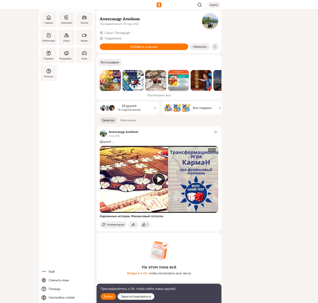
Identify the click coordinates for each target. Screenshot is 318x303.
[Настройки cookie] (66, 297)
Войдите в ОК (137, 273)
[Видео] (84, 37)
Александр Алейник (120, 19)
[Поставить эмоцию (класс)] (145, 225)
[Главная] (49, 19)
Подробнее (113, 38)
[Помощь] (49, 73)
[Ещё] (66, 271)
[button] (109, 62)
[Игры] (84, 55)
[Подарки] (49, 55)
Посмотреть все (159, 95)
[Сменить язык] (66, 280)
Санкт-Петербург (118, 33)
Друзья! (105, 142)
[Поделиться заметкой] (133, 225)
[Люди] (66, 37)
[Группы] (84, 19)
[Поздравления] (66, 55)
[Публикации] (49, 37)
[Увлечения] (66, 19)
